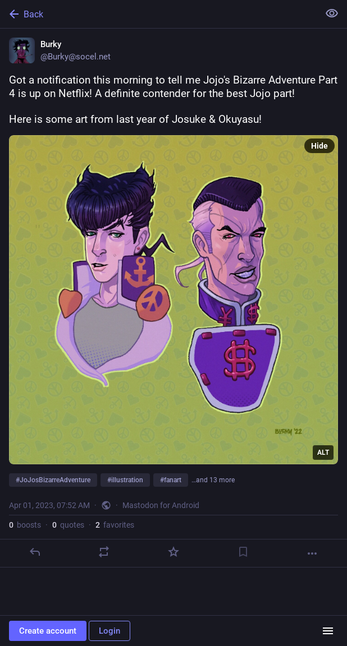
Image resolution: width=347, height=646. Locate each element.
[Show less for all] (332, 13)
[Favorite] (173, 552)
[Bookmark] (243, 552)
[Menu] (328, 631)
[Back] (158, 14)
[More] (312, 553)
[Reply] (35, 552)
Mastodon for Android (160, 505)
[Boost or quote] (104, 552)
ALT (323, 452)
